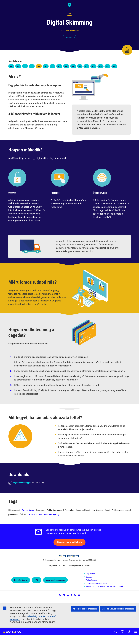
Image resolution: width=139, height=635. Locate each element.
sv (86, 66)
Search (115, 631)
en (11, 66)
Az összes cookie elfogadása (85, 609)
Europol (12, 631)
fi (80, 66)
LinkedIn (68, 595)
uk (107, 66)
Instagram (64, 595)
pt (59, 66)
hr (93, 66)
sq (100, 66)
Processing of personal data (96, 583)
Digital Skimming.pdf (22, 483)
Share (69, 5)
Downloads (68, 37)
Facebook (71, 595)
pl (52, 66)
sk (73, 66)
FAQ (36, 580)
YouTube (79, 595)
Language (129, 631)
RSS (60, 595)
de (25, 66)
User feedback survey (55, 580)
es (18, 66)
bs (114, 66)
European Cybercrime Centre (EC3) (44, 514)
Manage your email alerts (69, 542)
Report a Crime (20, 580)
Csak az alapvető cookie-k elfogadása (118, 609)
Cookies (89, 577)
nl (46, 66)
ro (66, 66)
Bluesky (75, 595)
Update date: (65, 30)
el (32, 66)
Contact (122, 631)
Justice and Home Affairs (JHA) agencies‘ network (104, 586)
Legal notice (90, 574)
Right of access (91, 580)
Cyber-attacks (28, 510)
